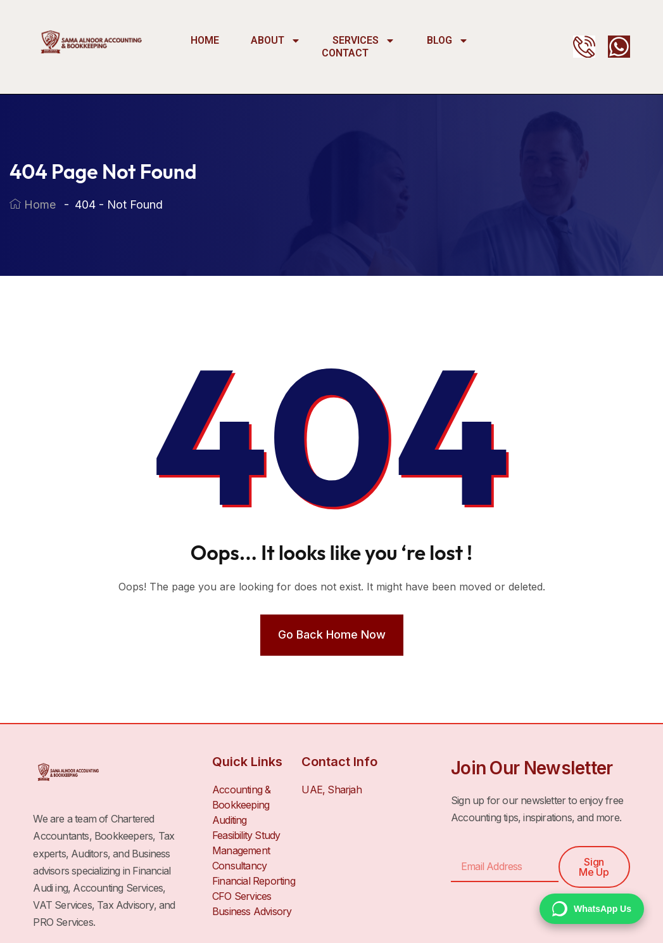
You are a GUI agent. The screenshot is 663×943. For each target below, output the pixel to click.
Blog (448, 40)
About (276, 40)
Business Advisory (251, 911)
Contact (345, 53)
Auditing (229, 820)
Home (205, 40)
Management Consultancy (241, 858)
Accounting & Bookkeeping (241, 797)
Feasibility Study (246, 835)
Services (363, 40)
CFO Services (241, 896)
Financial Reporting (253, 881)
